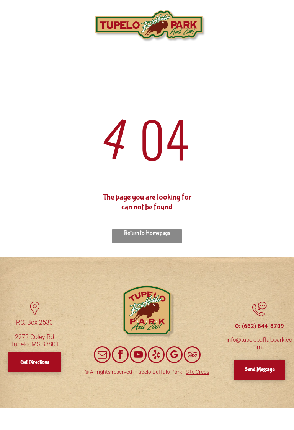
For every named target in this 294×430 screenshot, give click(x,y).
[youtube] (138, 355)
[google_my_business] (174, 355)
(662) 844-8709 (263, 326)
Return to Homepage (147, 233)
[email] (102, 355)
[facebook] (120, 355)
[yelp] (156, 355)
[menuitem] (46, 13)
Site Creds (197, 372)
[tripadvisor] (192, 355)
